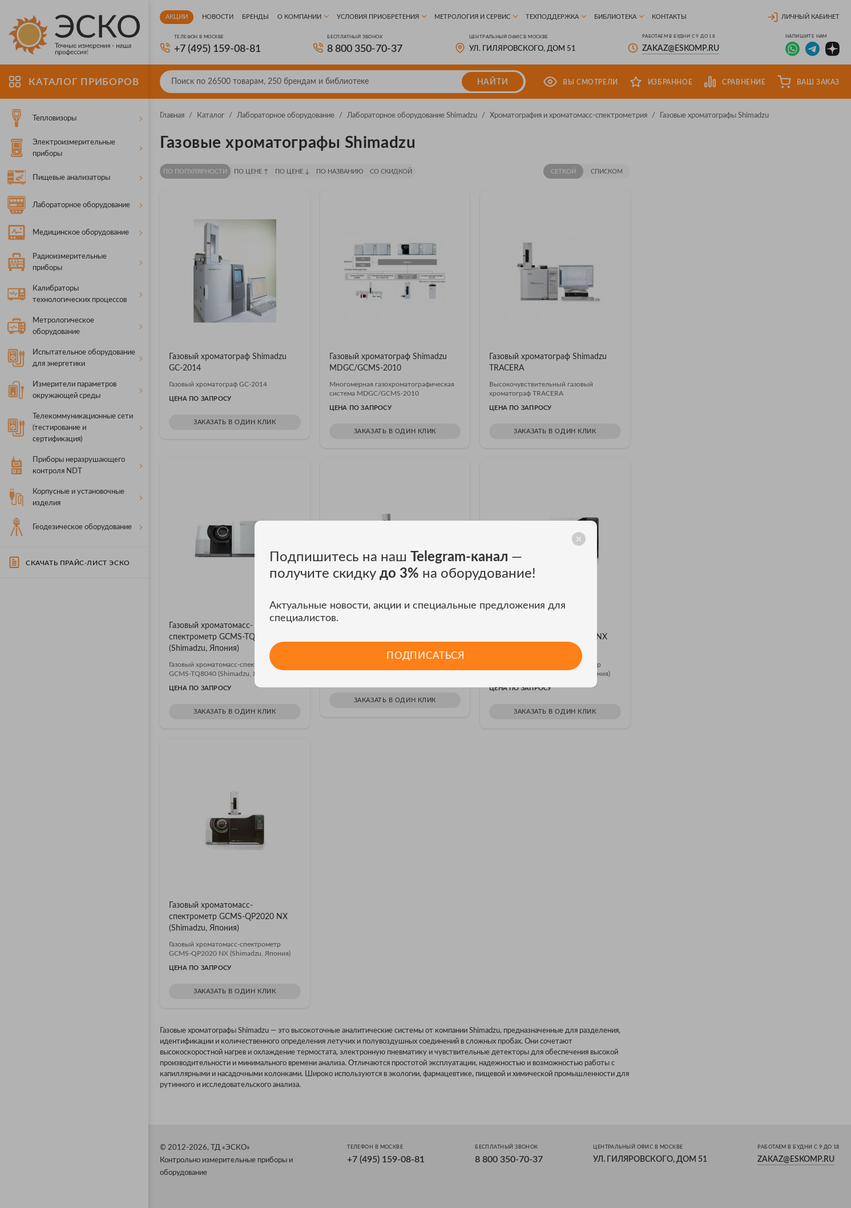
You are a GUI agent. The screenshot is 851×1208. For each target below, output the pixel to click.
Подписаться (425, 656)
